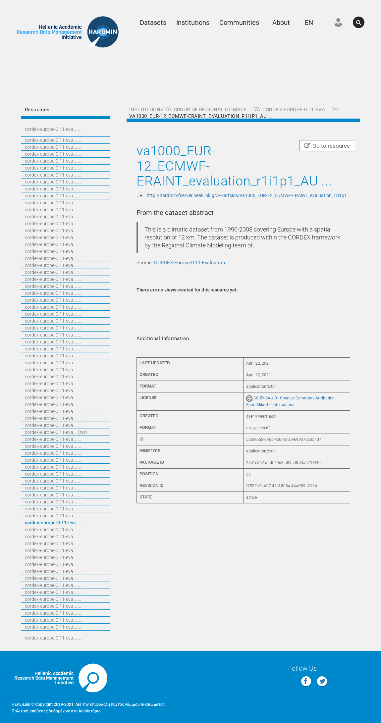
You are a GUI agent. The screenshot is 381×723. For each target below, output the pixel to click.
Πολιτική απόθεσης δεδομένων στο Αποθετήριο (56, 711)
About (281, 22)
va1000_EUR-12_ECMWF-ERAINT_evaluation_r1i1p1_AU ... (201, 116)
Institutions (192, 22)
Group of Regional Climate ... (213, 110)
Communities (239, 22)
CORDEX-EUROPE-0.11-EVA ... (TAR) (56, 432)
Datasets (153, 22)
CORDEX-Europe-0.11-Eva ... (296, 110)
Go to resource (327, 145)
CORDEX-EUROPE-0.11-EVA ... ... (53, 129)
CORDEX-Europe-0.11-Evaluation (189, 263)
